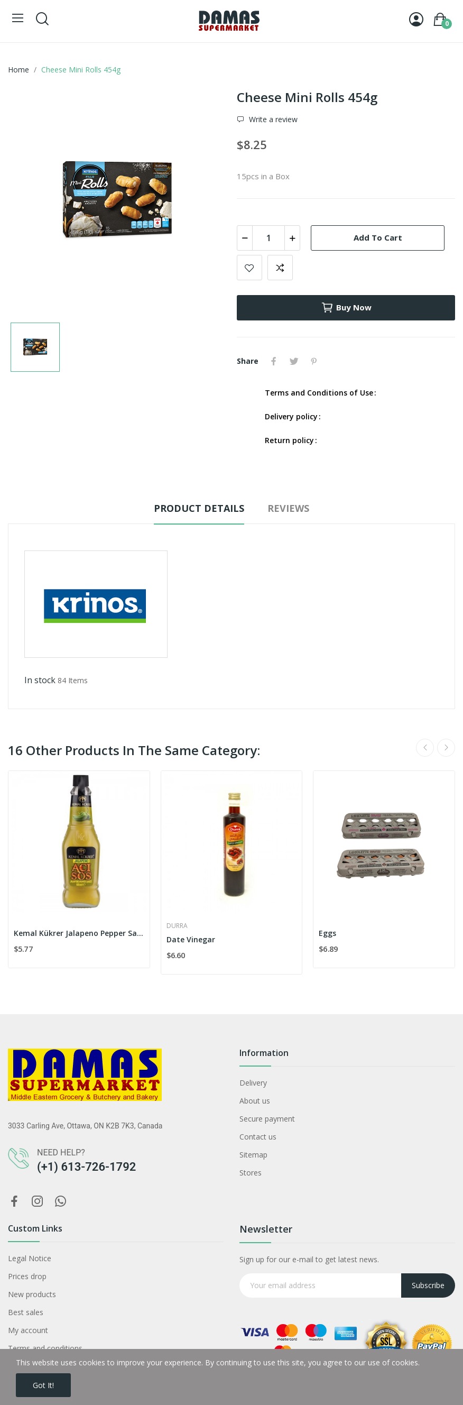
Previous (425, 748)
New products (32, 1294)
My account (28, 1330)
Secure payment (267, 1119)
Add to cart (378, 237)
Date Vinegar (190, 939)
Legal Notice (29, 1258)
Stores (250, 1173)
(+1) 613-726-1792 (86, 1166)
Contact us (257, 1137)
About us (254, 1101)
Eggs (327, 933)
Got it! (43, 1385)
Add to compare (280, 267)
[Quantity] (268, 238)
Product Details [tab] (199, 508)
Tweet (294, 361)
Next (446, 748)
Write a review (272, 119)
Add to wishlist (249, 267)
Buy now (346, 307)
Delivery (253, 1083)
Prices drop (27, 1276)
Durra (177, 926)
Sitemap (253, 1155)
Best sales (25, 1312)
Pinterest (314, 361)
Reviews (288, 508)
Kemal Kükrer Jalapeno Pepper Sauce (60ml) (79, 933)
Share (274, 361)
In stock (39, 680)
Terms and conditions (45, 1348)
